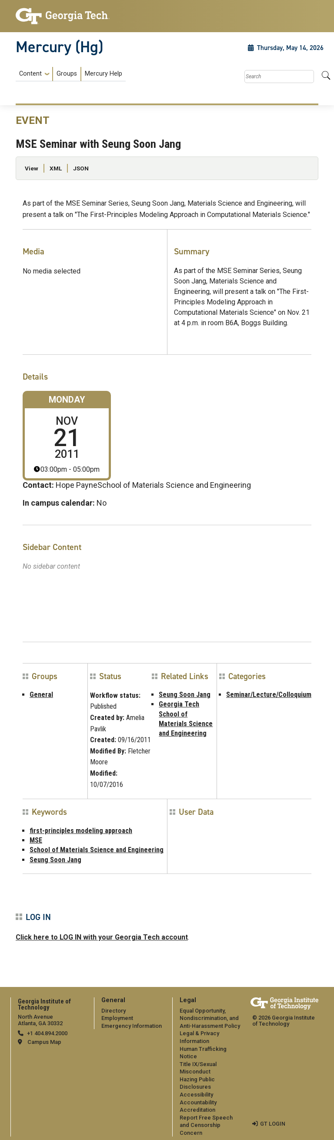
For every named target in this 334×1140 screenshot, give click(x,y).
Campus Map (44, 1042)
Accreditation (197, 1110)
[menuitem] (71, 74)
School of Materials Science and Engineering (97, 850)
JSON (81, 168)
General (41, 694)
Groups (67, 73)
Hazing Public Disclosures (197, 1083)
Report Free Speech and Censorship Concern (206, 1125)
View (31, 168)
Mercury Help (103, 73)
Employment (117, 1018)
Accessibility (196, 1094)
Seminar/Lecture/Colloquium (268, 694)
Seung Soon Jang (184, 694)
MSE (36, 840)
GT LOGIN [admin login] (272, 1123)
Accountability (198, 1102)
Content (30, 73)
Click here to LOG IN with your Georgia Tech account (102, 937)
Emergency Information (131, 1026)
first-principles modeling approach (81, 831)
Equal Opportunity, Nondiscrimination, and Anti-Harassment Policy (210, 1018)
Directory (113, 1010)
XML (56, 168)
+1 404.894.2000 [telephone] (47, 1033)
